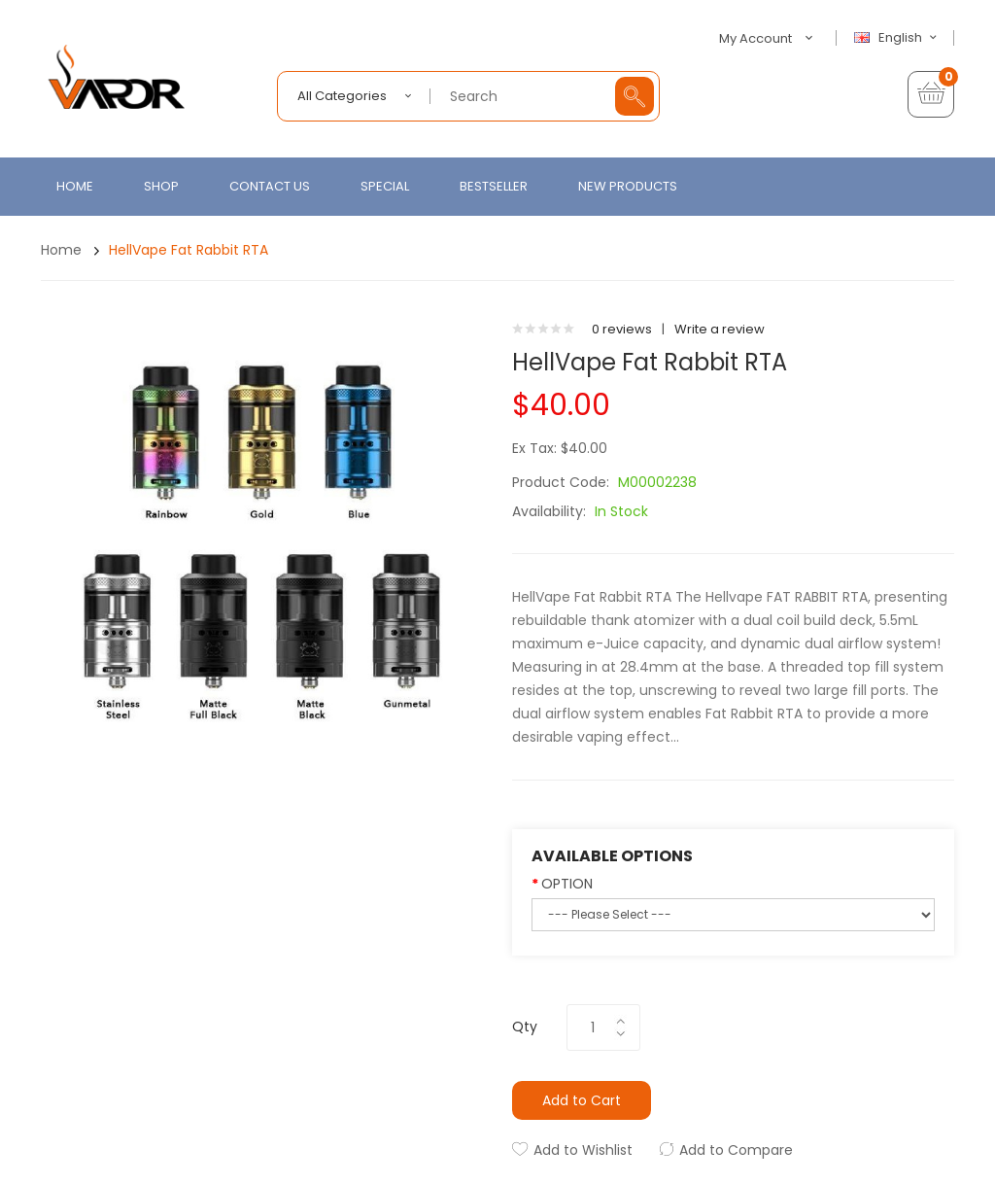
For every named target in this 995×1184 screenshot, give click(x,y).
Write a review (719, 329)
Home (61, 250)
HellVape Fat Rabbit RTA (188, 250)
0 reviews (622, 329)
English (898, 38)
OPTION (567, 883)
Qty (524, 1026)
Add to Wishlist (583, 1150)
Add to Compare (736, 1150)
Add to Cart (581, 1100)
